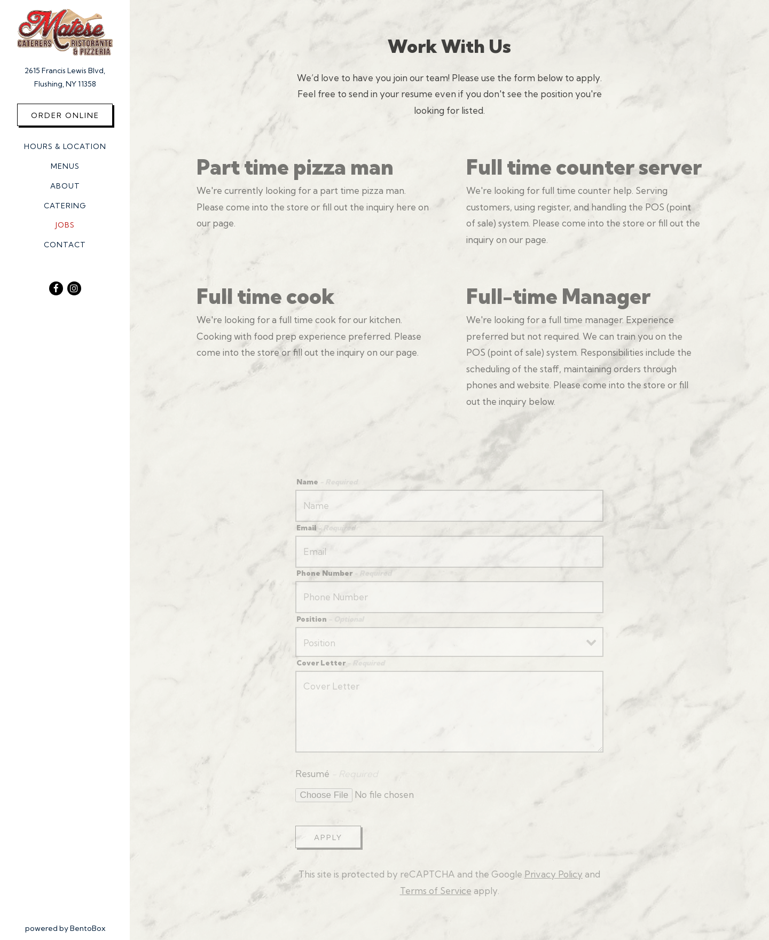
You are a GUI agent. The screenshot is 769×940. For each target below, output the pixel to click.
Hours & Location (65, 146)
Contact (65, 244)
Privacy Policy (553, 874)
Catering (65, 205)
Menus (65, 166)
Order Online (65, 115)
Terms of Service (436, 890)
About (65, 186)
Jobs (65, 225)
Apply (328, 837)
